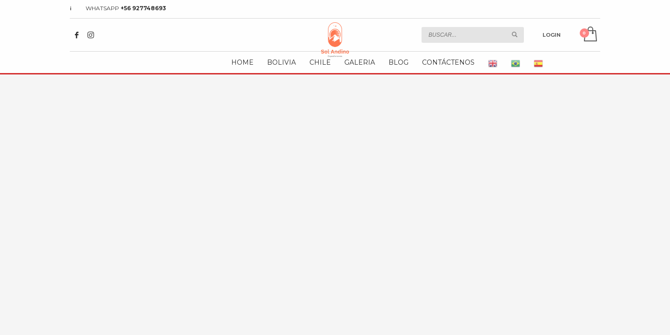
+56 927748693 (143, 8)
